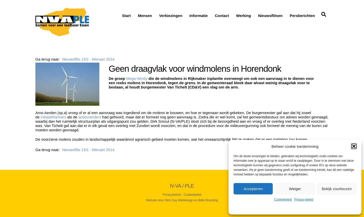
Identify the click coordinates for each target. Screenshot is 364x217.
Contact (222, 15)
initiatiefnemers (53, 117)
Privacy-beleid (303, 199)
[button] (353, 146)
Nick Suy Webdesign (179, 200)
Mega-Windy (136, 78)
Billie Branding (208, 200)
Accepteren (253, 189)
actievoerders (89, 117)
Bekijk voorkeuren (337, 189)
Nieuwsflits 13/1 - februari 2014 (88, 59)
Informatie (198, 15)
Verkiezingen (170, 15)
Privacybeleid (172, 194)
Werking (243, 15)
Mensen (145, 15)
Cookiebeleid (283, 199)
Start (126, 15)
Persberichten (302, 15)
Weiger (295, 189)
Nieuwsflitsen (270, 15)
